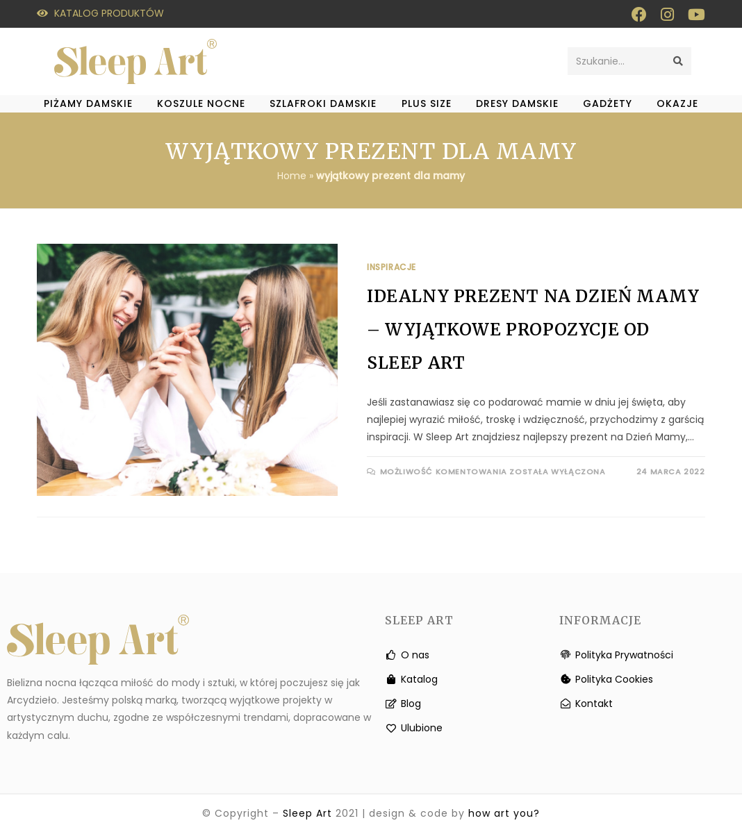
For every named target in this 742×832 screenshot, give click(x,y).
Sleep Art (307, 813)
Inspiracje (391, 267)
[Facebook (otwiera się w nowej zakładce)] (639, 14)
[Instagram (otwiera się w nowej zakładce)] (667, 14)
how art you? (504, 813)
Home (291, 176)
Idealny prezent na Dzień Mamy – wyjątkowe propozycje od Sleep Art (533, 329)
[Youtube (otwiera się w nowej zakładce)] (693, 14)
